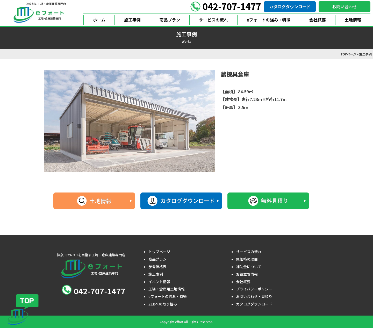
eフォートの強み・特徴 (268, 20)
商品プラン (170, 20)
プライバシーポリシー (254, 288)
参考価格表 (157, 266)
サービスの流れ (213, 20)
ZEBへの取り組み (162, 303)
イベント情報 (159, 281)
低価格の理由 (247, 259)
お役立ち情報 (247, 274)
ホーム (99, 20)
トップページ (159, 251)
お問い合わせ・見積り (254, 296)
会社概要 (317, 20)
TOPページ (348, 54)
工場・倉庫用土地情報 (166, 288)
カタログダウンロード (290, 6)
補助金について (248, 266)
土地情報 (353, 20)
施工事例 (132, 20)
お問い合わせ (344, 6)
